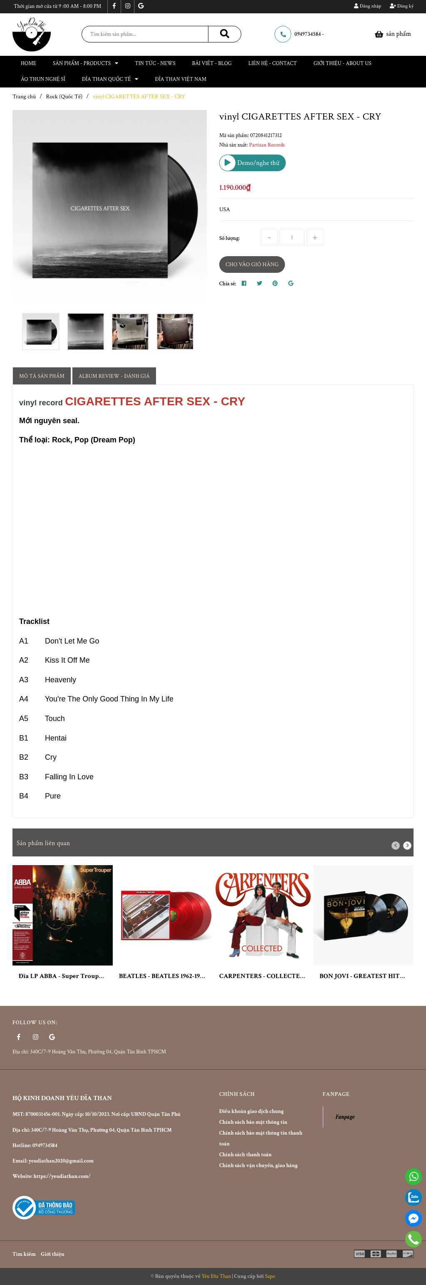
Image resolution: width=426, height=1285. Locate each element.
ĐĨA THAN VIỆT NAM (180, 79)
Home (28, 63)
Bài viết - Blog (212, 63)
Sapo (270, 1276)
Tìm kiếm (24, 1254)
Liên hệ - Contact (272, 63)
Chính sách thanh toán (245, 1154)
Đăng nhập (367, 6)
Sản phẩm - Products (85, 63)
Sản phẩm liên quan (43, 843)
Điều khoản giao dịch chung (251, 1111)
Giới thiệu (52, 1254)
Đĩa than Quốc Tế (110, 79)
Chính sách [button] (237, 1094)
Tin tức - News (155, 63)
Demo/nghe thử (249, 163)
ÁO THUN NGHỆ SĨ (43, 79)
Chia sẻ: (227, 283)
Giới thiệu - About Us (343, 63)
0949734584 (308, 34)
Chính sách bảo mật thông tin (253, 1122)
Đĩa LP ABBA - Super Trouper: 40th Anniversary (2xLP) (99, 976)
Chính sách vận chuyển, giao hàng (258, 1165)
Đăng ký (402, 6)
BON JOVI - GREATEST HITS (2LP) (369, 976)
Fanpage (345, 1117)
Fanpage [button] (336, 1094)
